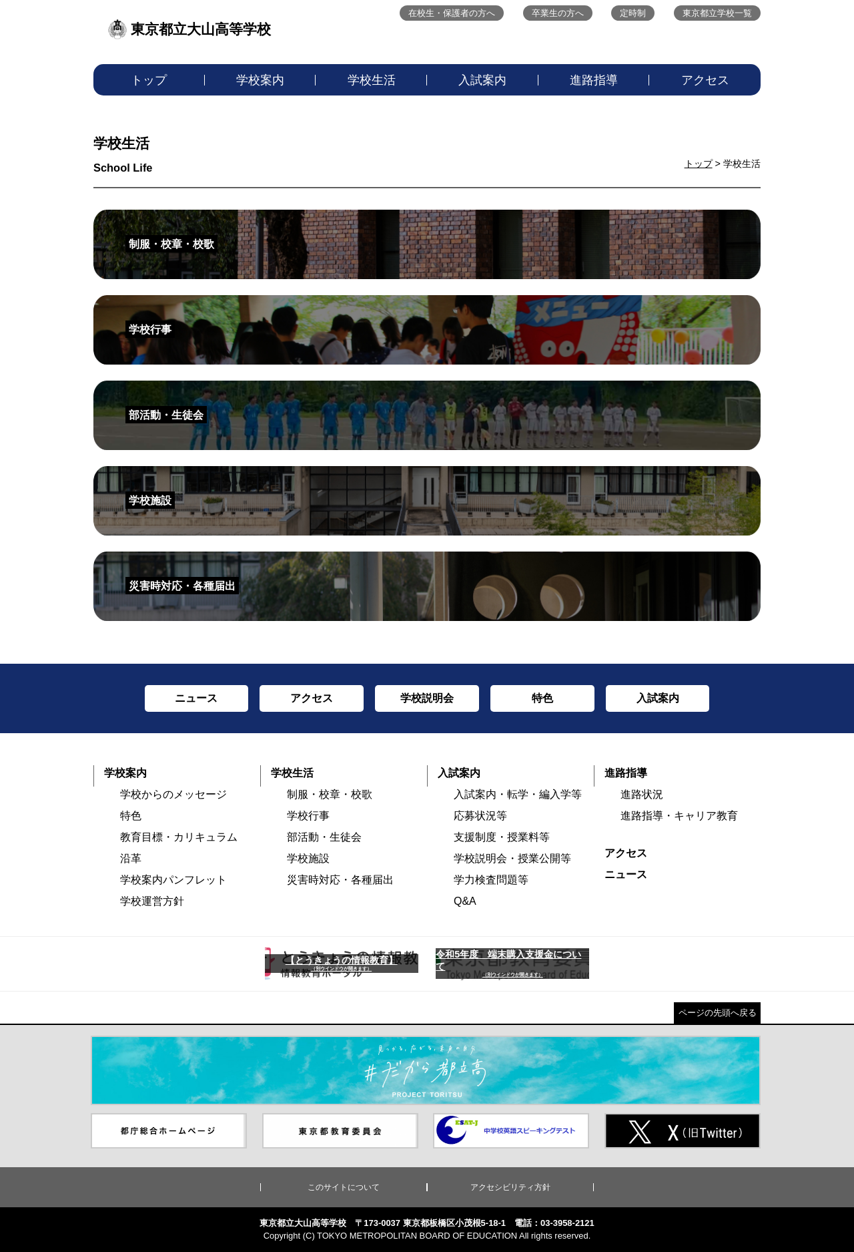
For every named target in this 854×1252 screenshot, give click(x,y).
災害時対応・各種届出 (340, 879)
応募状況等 (480, 815)
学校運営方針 (152, 901)
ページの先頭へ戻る (718, 1013)
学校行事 (308, 815)
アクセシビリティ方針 (510, 1187)
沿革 (130, 858)
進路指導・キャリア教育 (679, 815)
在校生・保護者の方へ (451, 13)
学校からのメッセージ (173, 794)
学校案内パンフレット (173, 879)
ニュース (625, 874)
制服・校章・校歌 (329, 794)
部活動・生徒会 (324, 837)
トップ (149, 80)
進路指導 (594, 80)
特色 (130, 815)
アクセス (705, 80)
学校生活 (372, 80)
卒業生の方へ (558, 13)
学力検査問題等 (491, 879)
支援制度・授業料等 (502, 837)
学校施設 (308, 858)
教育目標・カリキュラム (179, 837)
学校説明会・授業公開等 (512, 858)
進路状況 (641, 794)
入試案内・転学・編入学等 (518, 794)
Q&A (465, 901)
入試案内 (482, 80)
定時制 (633, 13)
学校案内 (260, 80)
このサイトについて (344, 1187)
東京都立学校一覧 (717, 13)
